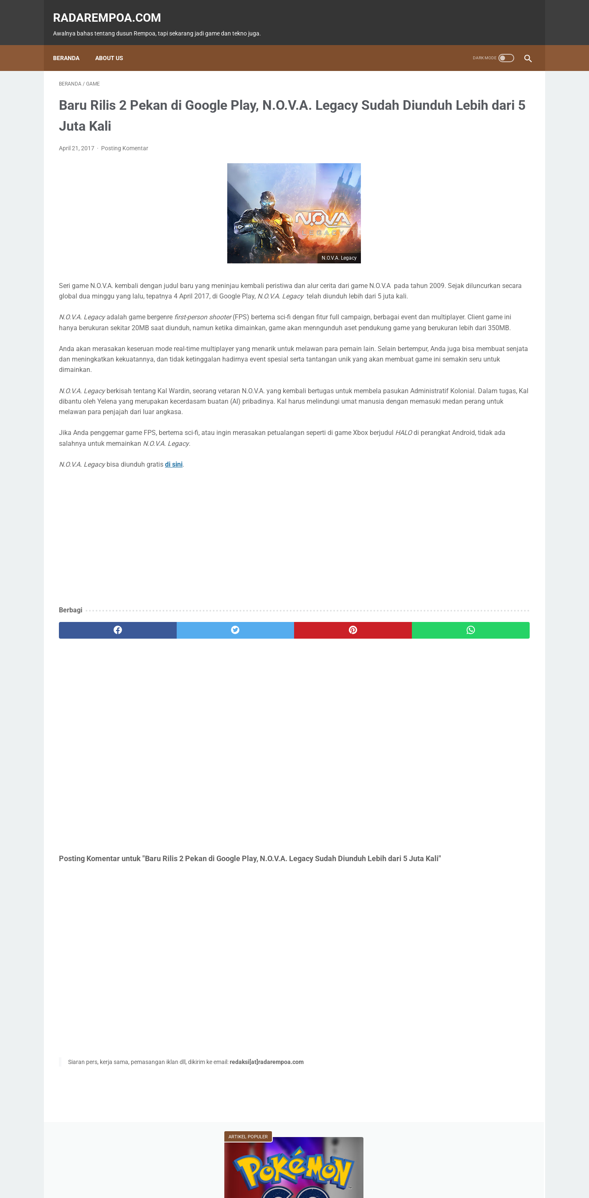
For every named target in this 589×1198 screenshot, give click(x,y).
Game (425, 339)
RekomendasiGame (439, 434)
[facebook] (98, 664)
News (505, 339)
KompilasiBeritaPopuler (444, 418)
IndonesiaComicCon (442, 386)
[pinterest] (256, 664)
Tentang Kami (350, 1167)
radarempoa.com (113, 8)
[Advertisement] (217, 571)
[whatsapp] (335, 664)
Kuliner (469, 370)
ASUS (503, 354)
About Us (115, 43)
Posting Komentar (124, 139)
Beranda (72, 43)
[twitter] (177, 664)
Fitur (465, 339)
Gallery (500, 386)
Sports (510, 370)
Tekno (425, 354)
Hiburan (426, 370)
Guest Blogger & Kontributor (287, 1167)
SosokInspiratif (435, 402)
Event (465, 354)
